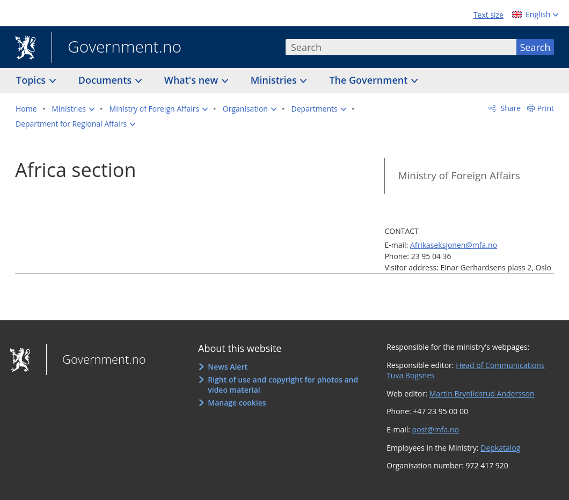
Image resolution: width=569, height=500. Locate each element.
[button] (73, 109)
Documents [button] (106, 79)
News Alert (227, 367)
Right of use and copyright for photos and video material (283, 384)
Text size (488, 15)
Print (545, 108)
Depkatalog (500, 448)
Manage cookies (237, 403)
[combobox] (401, 47)
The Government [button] (369, 79)
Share (510, 108)
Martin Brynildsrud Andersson (482, 393)
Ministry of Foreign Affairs (459, 175)
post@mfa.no (435, 429)
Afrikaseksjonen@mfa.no (453, 245)
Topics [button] (32, 79)
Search (535, 47)
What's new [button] (192, 79)
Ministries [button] (275, 79)
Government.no (116, 47)
